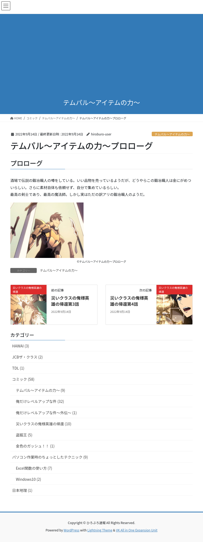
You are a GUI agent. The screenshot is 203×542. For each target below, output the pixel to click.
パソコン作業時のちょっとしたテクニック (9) (50, 457)
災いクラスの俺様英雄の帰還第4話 (129, 301)
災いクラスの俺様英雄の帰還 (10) (43, 423)
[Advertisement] (101, 52)
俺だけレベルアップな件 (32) (40, 401)
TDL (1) (18, 368)
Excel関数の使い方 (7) (34, 468)
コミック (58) (23, 379)
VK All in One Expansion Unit (137, 530)
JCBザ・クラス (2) (27, 357)
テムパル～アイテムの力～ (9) (40, 390)
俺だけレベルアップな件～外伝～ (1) (46, 412)
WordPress (72, 530)
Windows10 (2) (28, 479)
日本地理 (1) (22, 490)
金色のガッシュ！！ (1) (35, 446)
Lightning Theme (99, 530)
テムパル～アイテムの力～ (172, 134)
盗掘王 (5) (24, 434)
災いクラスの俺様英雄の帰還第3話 (70, 301)
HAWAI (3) (20, 345)
